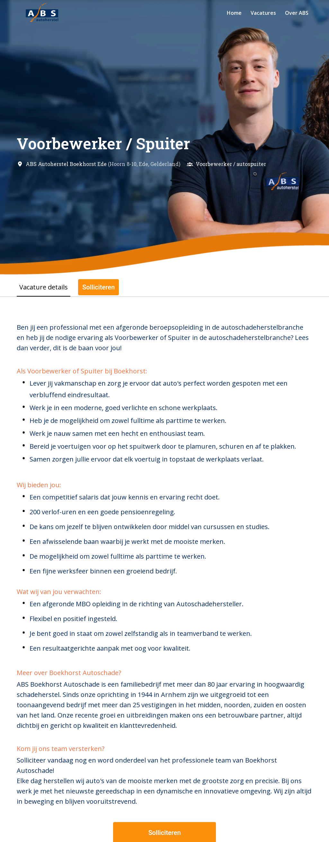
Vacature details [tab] (43, 287)
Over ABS (296, 12)
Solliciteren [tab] (98, 287)
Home (234, 12)
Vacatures (263, 12)
